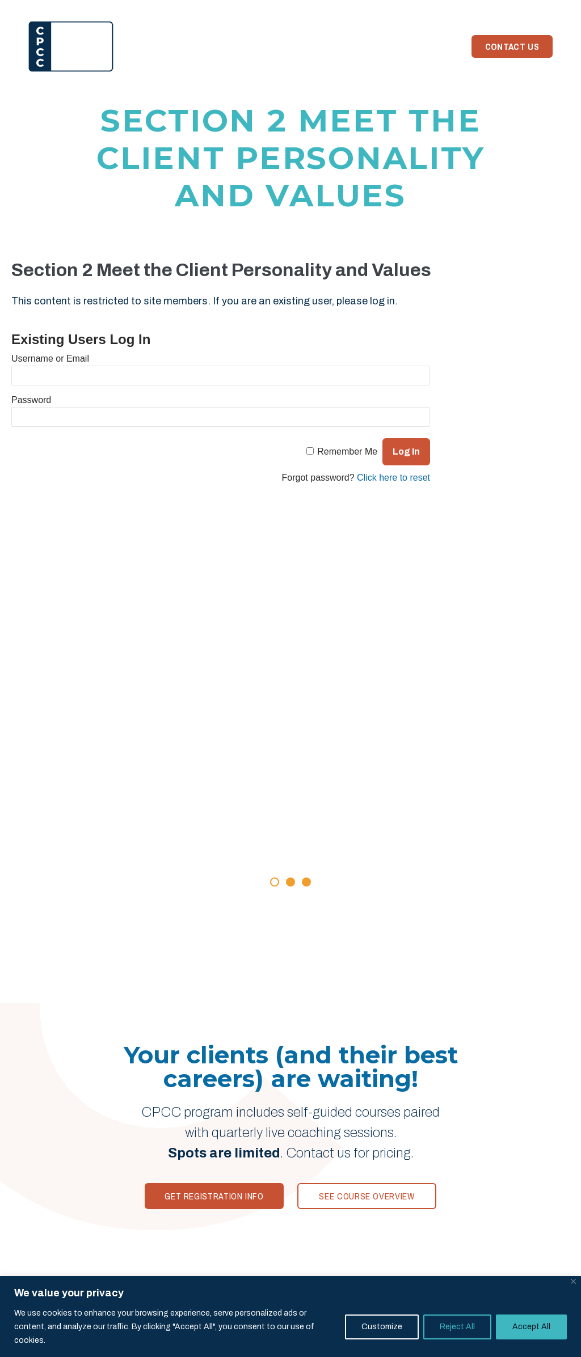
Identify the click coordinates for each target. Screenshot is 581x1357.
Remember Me (347, 451)
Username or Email (50, 358)
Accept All (531, 1326)
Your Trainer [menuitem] (299, 46)
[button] (275, 882)
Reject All (457, 1326)
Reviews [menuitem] (237, 46)
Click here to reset (393, 477)
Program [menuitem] (185, 46)
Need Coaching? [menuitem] (416, 46)
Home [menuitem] (139, 46)
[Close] (573, 1281)
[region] (290, 1316)
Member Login (519, 8)
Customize (381, 1326)
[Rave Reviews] (290, 787)
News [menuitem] (355, 46)
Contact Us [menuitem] (512, 46)
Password (31, 400)
